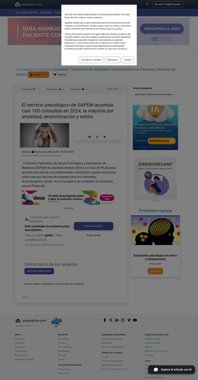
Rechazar (113, 59)
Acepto (128, 59)
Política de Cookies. (114, 29)
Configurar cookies (91, 59)
